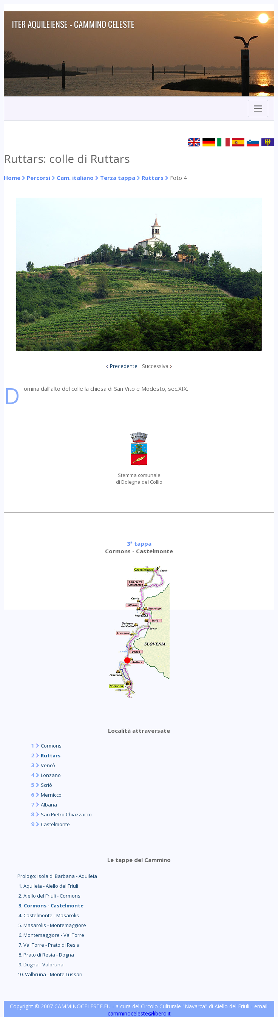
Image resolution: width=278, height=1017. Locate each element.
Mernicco (51, 794)
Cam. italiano (75, 177)
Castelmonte (55, 824)
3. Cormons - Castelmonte (50, 905)
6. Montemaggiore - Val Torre (50, 935)
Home (12, 177)
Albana (49, 804)
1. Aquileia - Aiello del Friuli (47, 885)
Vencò (48, 765)
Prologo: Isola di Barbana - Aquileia (57, 876)
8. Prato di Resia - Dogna (45, 954)
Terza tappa (117, 177)
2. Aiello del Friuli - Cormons (48, 895)
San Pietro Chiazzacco (66, 814)
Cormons (51, 745)
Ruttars (153, 177)
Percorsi (38, 177)
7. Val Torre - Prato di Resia (48, 944)
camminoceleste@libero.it (139, 1013)
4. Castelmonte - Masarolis (48, 915)
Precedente (123, 366)
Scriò (46, 785)
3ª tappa (139, 543)
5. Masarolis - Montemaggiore (51, 925)
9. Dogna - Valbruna (40, 964)
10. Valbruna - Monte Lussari (49, 974)
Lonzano (51, 775)
